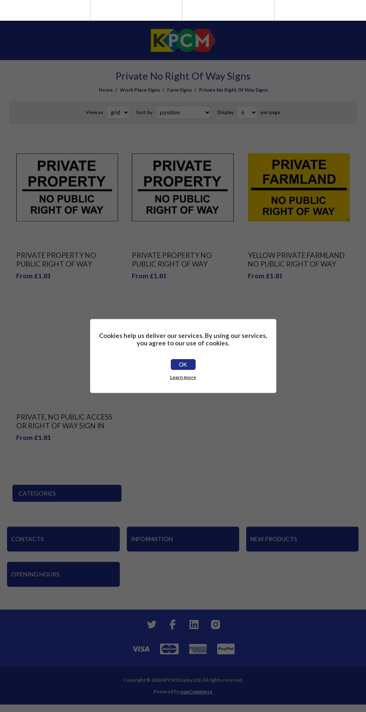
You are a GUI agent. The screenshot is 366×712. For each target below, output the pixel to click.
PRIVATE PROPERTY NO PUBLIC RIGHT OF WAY (56, 259)
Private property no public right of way (172, 259)
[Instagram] (215, 624)
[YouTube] (194, 624)
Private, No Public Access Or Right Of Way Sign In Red (64, 426)
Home (106, 90)
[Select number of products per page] (247, 112)
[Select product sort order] (183, 112)
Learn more (183, 377)
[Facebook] (172, 624)
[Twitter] (151, 624)
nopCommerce (196, 691)
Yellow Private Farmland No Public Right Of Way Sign (296, 264)
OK (183, 364)
